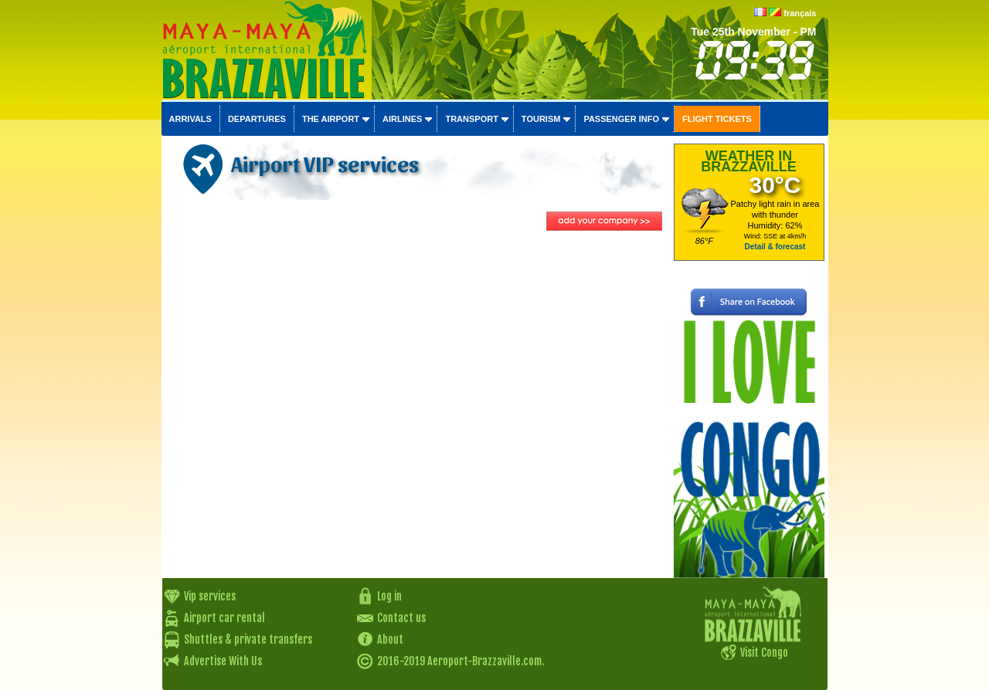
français (799, 13)
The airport (330, 118)
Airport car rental (224, 617)
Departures (257, 118)
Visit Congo (764, 652)
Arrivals (190, 118)
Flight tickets (717, 118)
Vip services (210, 596)
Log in (389, 596)
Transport (471, 118)
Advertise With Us (223, 661)
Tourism (541, 118)
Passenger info (621, 118)
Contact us (401, 617)
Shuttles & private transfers (248, 639)
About (390, 639)
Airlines (402, 118)
